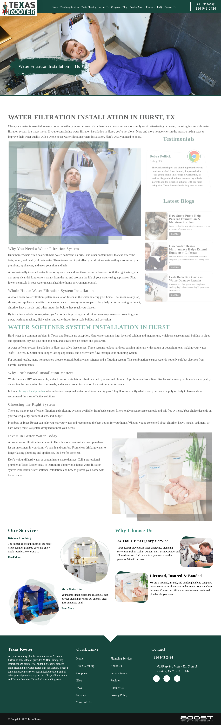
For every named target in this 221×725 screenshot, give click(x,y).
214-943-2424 (206, 8)
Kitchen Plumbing (19, 538)
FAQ (159, 7)
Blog (124, 7)
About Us (103, 7)
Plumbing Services (69, 7)
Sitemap (81, 695)
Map (188, 671)
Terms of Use (84, 702)
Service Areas (136, 7)
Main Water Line (72, 589)
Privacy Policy (119, 695)
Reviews (150, 7)
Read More (14, 557)
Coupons (115, 7)
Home (55, 7)
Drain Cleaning (88, 7)
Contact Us (170, 7)
